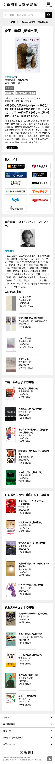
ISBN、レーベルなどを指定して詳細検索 (29, 22)
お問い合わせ (9, 744)
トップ (6, 717)
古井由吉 (9, 77)
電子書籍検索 (9, 724)
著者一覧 (7, 731)
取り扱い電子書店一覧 (13, 737)
